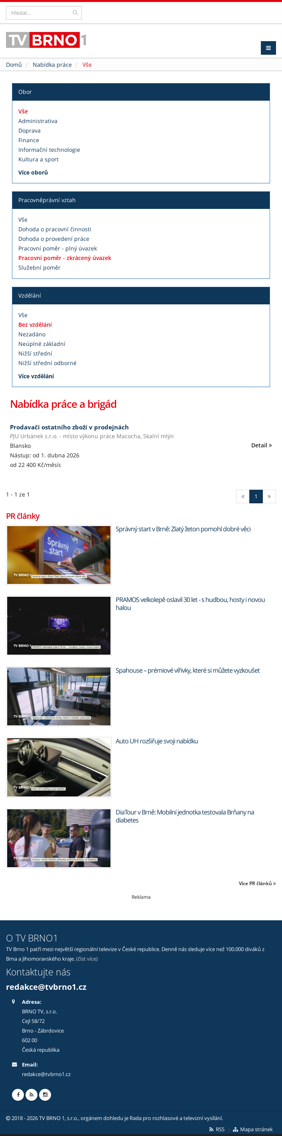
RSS (216, 1129)
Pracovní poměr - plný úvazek (57, 248)
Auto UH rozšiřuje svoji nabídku (157, 741)
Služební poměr (39, 267)
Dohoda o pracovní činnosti (54, 229)
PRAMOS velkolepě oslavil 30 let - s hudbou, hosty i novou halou (190, 603)
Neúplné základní (41, 344)
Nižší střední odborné (47, 363)
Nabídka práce (52, 64)
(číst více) (87, 958)
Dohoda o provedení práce (53, 238)
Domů (14, 64)
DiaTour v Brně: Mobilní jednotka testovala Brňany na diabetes (185, 816)
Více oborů (33, 172)
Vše (23, 111)
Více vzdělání (36, 376)
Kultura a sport (38, 159)
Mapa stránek (253, 1129)
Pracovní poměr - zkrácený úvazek (64, 258)
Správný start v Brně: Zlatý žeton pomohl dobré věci (183, 528)
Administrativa (37, 121)
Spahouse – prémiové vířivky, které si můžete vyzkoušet (188, 670)
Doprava (29, 130)
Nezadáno (31, 334)
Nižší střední (35, 353)
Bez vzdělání (35, 324)
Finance (28, 140)
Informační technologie (49, 149)
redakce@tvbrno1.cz (46, 986)
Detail (261, 445)
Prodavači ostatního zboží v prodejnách (69, 427)
